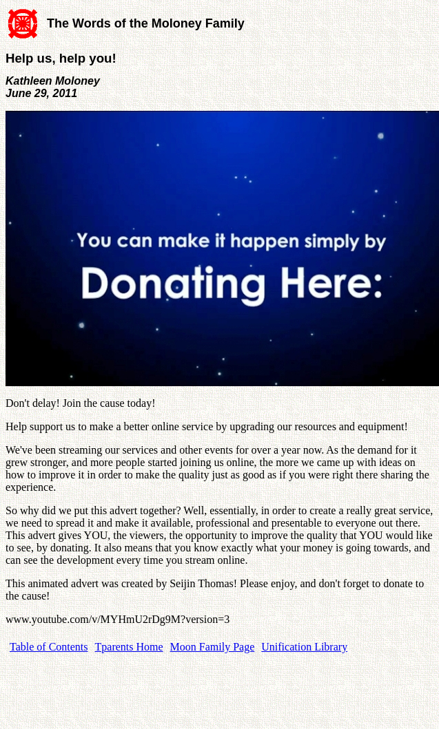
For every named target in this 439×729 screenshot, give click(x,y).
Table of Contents (49, 647)
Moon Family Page (212, 647)
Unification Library (304, 647)
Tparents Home (129, 647)
